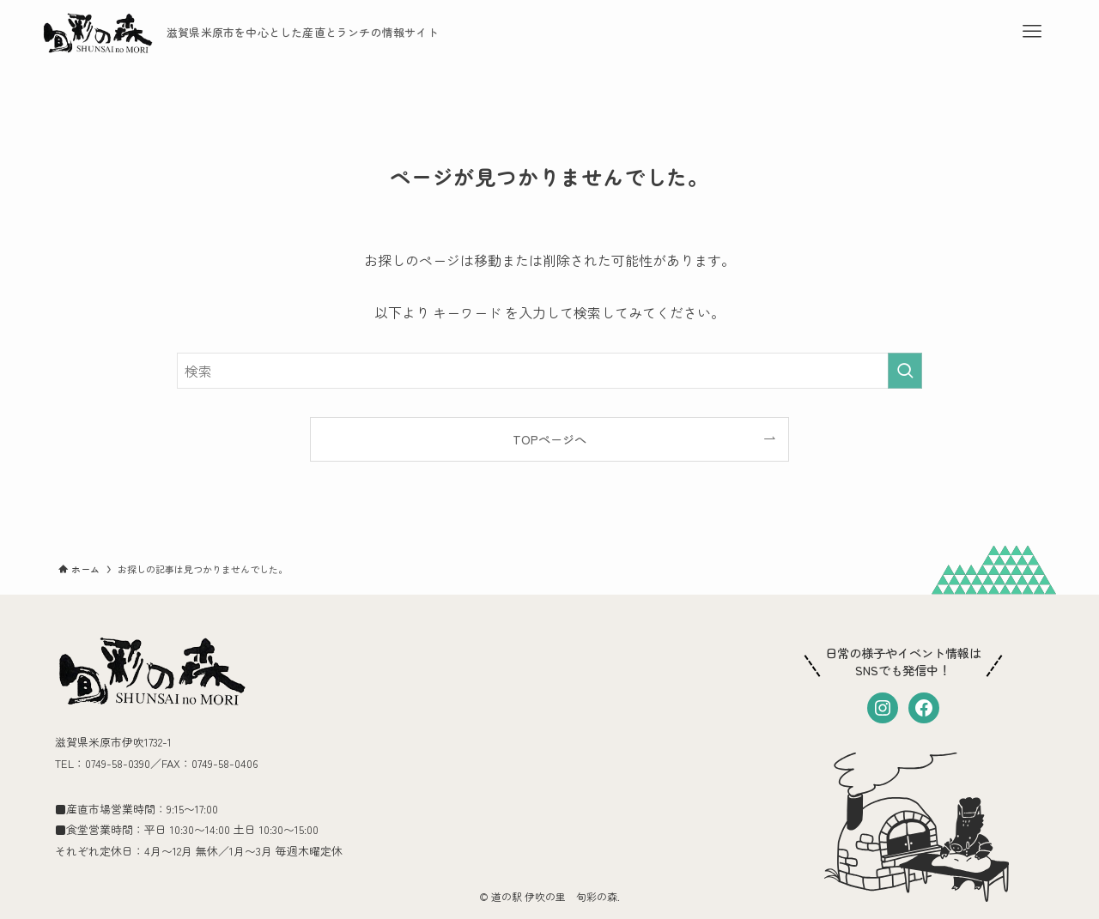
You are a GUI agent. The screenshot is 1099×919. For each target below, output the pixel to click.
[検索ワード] (549, 371)
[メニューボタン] (1032, 31)
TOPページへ (549, 439)
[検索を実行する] (905, 371)
